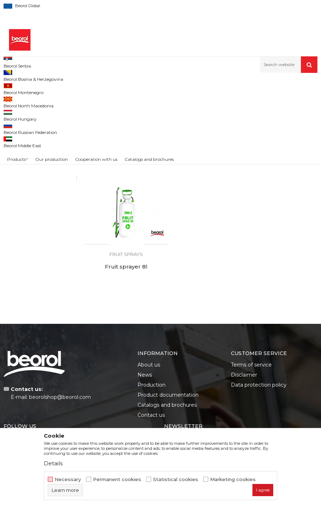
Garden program (74, 88)
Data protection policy (259, 340)
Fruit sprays (19, 143)
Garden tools (20, 117)
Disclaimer (244, 330)
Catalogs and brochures (167, 360)
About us (149, 320)
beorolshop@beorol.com (60, 352)
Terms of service (251, 320)
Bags (13, 169)
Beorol (17, 196)
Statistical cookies (175, 479)
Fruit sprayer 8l (281, 211)
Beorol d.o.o (16, 88)
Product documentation (168, 350)
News (145, 330)
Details (53, 463)
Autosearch (204, 100)
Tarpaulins (18, 151)
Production (152, 340)
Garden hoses (22, 126)
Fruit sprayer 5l (201, 211)
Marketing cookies (233, 479)
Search (38, 242)
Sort (232, 100)
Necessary (68, 479)
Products (42, 88)
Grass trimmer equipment (36, 160)
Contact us (151, 370)
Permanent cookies (117, 479)
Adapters (18, 134)
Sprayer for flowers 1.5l (120, 211)
